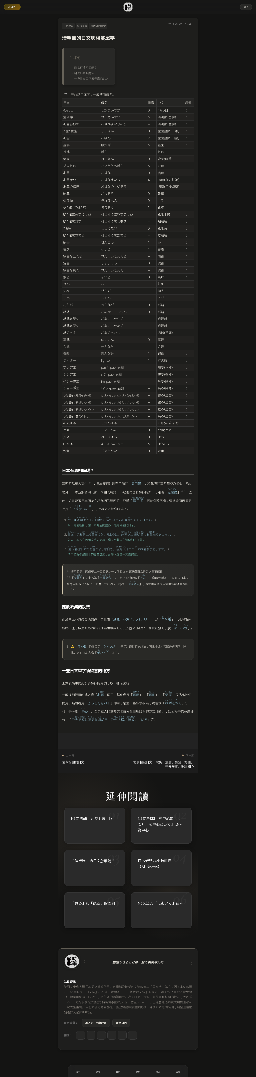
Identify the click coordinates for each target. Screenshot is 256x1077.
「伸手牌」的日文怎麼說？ (93, 861)
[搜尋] (98, 1071)
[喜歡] (118, 1071)
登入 (246, 7)
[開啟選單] (78, 1071)
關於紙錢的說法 (84, 73)
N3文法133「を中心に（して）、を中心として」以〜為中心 (160, 824)
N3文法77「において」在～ (160, 903)
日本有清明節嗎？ (85, 67)
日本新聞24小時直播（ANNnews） (154, 864)
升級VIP (12, 7)
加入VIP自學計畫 (96, 1023)
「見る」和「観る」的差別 (93, 903)
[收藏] (138, 1071)
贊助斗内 (121, 1023)
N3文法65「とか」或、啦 (92, 818)
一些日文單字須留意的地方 (91, 78)
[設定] (178, 1071)
